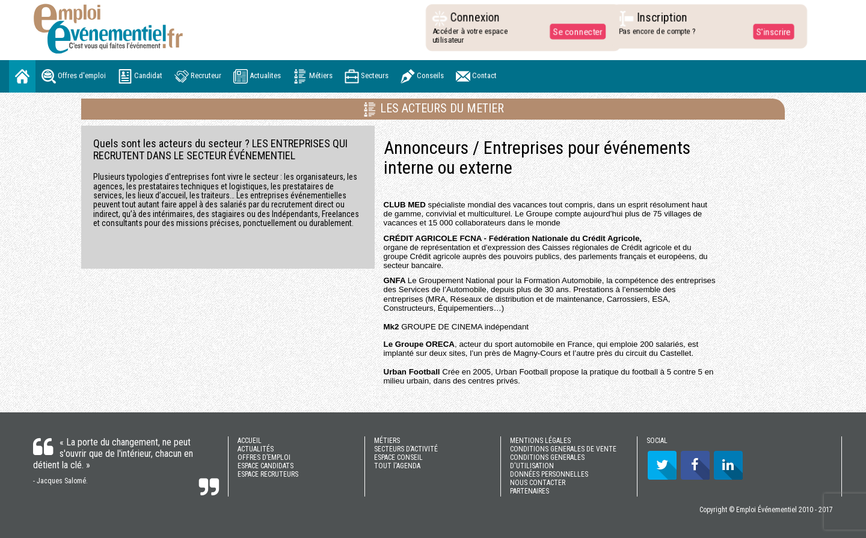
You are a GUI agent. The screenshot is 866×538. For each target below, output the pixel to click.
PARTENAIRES (529, 491)
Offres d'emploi (73, 76)
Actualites (257, 76)
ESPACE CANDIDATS (265, 466)
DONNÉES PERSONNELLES (549, 474)
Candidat (140, 76)
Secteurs (366, 76)
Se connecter (574, 31)
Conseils (422, 76)
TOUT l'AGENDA (397, 466)
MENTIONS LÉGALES (540, 440)
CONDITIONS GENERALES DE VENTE (563, 449)
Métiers (313, 76)
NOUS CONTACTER (537, 482)
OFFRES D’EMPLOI (264, 457)
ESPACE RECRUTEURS (268, 474)
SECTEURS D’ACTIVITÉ (406, 449)
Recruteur (197, 76)
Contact (476, 76)
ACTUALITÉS (256, 449)
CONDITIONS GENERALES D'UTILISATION (547, 461)
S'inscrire (769, 31)
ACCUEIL (250, 440)
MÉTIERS (387, 440)
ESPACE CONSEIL (398, 457)
